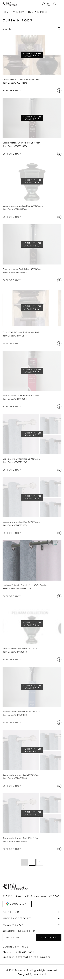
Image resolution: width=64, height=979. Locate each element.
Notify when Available (32, 54)
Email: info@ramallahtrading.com (26, 956)
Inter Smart (40, 974)
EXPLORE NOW (12, 90)
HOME (6, 12)
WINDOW (19, 12)
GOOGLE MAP (17, 904)
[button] (48, 937)
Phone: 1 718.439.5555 (18, 952)
